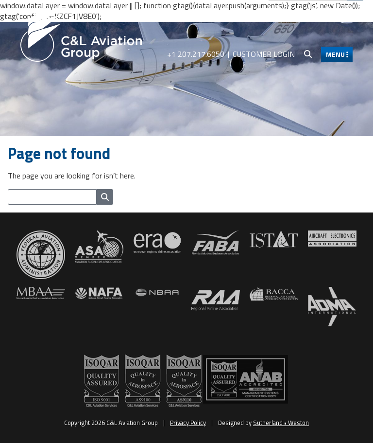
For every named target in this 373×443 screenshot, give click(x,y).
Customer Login (264, 54)
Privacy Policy (188, 422)
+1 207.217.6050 (195, 54)
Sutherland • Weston (281, 422)
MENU (337, 54)
